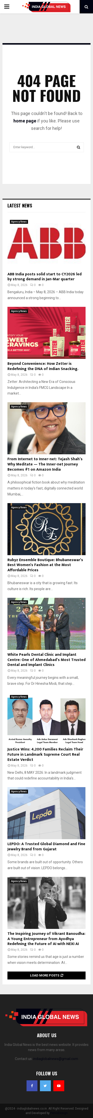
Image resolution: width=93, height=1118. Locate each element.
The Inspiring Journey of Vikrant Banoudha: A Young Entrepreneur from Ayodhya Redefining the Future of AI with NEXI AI (46, 938)
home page (24, 120)
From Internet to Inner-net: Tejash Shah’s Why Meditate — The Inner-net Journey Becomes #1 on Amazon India (45, 464)
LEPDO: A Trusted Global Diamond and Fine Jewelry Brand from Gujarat (46, 847)
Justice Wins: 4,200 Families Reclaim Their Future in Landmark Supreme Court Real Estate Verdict (45, 754)
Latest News (19, 205)
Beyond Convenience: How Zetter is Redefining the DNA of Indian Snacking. (42, 366)
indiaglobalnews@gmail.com (55, 1059)
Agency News (19, 221)
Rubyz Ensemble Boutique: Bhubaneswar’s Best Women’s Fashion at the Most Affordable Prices (45, 565)
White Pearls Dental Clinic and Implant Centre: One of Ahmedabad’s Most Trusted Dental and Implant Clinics (46, 659)
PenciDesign (59, 1113)
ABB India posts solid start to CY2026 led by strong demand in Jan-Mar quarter (44, 277)
